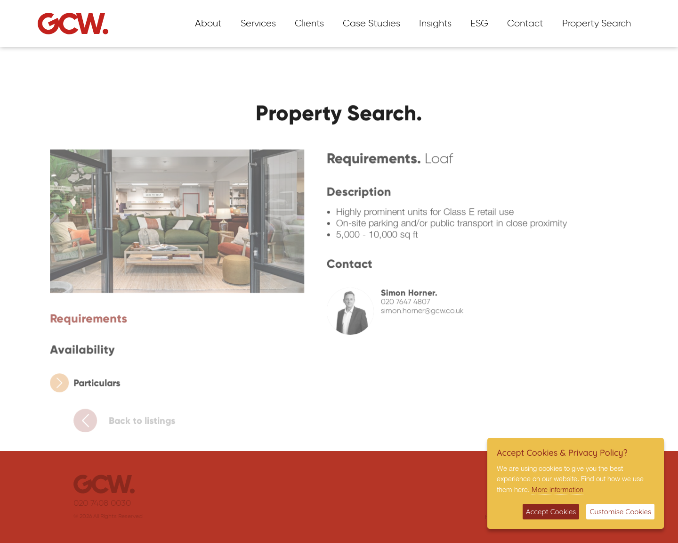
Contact (525, 23)
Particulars (88, 385)
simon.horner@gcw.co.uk (419, 314)
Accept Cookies (551, 511)
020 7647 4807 (402, 305)
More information (557, 489)
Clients (309, 23)
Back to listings (129, 423)
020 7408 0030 (107, 503)
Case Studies (371, 23)
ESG (479, 23)
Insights (435, 23)
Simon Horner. (406, 295)
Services (258, 23)
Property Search (596, 23)
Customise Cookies (620, 511)
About (208, 23)
